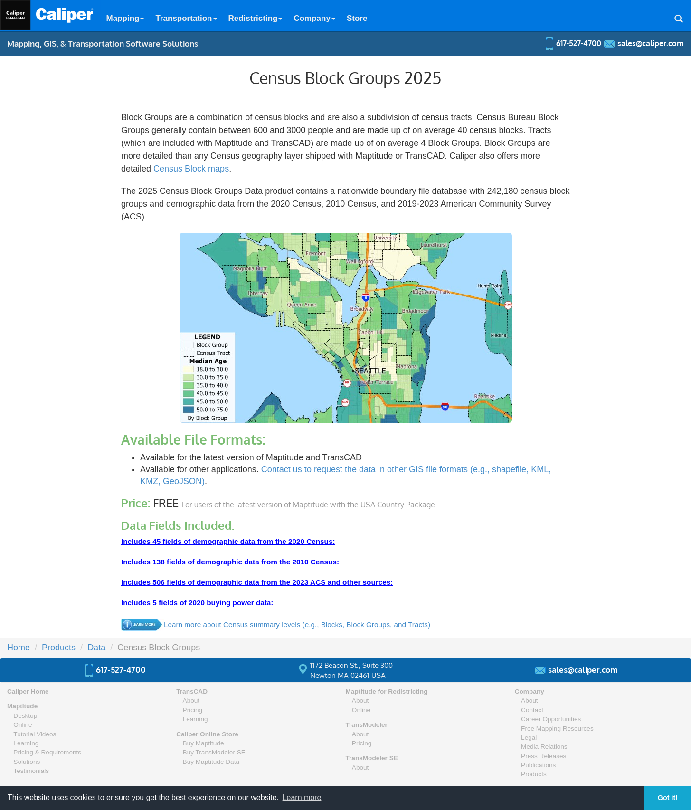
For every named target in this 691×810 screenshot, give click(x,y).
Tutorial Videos (34, 734)
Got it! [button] (668, 797)
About (191, 700)
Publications (538, 765)
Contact (532, 710)
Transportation (186, 18)
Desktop (25, 715)
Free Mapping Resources (557, 728)
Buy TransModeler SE (214, 752)
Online (22, 724)
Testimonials (31, 770)
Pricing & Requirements (47, 752)
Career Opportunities (551, 719)
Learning (25, 743)
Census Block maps (191, 168)
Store (357, 18)
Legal (529, 737)
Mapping (125, 18)
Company (314, 18)
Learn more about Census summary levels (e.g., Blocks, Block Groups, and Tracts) (297, 624)
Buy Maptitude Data (211, 761)
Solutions (26, 761)
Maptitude (22, 706)
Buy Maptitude (203, 743)
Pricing (193, 710)
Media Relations (544, 746)
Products (534, 774)
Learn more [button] (302, 797)
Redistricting (255, 18)
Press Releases (543, 756)
